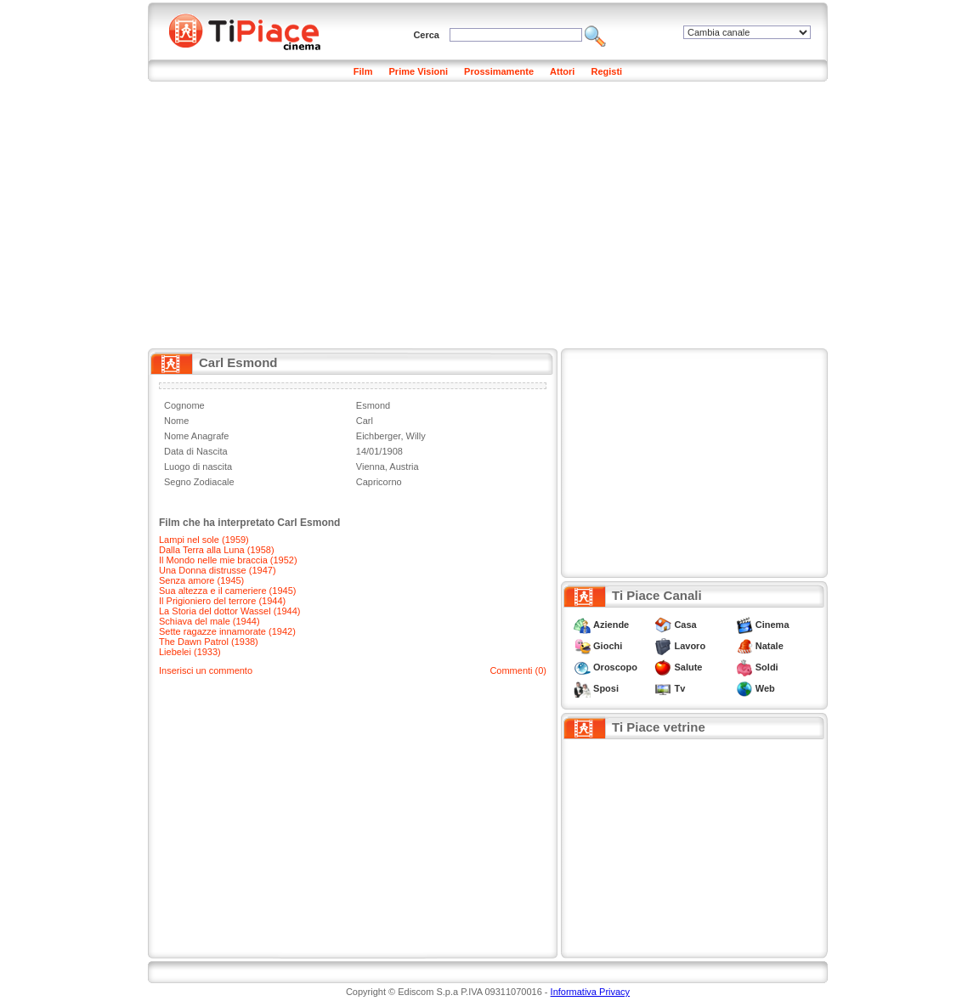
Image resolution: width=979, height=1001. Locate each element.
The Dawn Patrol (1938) (208, 641)
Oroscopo (615, 667)
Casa (685, 624)
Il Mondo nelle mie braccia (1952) (228, 560)
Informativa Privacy (591, 992)
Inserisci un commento (205, 670)
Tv (679, 688)
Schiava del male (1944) (209, 621)
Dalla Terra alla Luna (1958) (216, 550)
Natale (769, 646)
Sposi (606, 688)
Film (363, 71)
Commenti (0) (518, 670)
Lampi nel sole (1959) (204, 539)
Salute (688, 667)
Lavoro (689, 646)
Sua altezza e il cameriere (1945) (227, 590)
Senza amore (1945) (201, 580)
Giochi (607, 646)
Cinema (772, 624)
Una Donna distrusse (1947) (217, 570)
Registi (606, 71)
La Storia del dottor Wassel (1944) (230, 611)
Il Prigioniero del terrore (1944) (222, 601)
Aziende (611, 624)
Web (765, 688)
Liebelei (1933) (190, 652)
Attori (562, 71)
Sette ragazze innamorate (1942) (227, 631)
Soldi (766, 667)
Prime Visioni (419, 71)
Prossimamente (499, 71)
